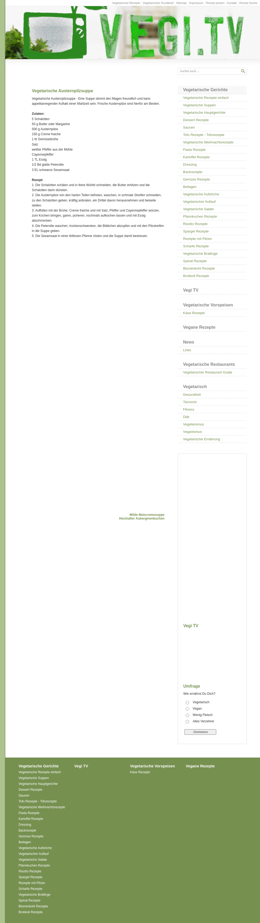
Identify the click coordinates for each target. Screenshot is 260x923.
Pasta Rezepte (194, 150)
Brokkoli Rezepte (196, 276)
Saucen (189, 127)
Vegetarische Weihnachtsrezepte (208, 142)
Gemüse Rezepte (196, 179)
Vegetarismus (193, 424)
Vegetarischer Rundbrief (158, 3)
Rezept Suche (248, 3)
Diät (186, 417)
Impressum (196, 3)
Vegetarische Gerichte (205, 89)
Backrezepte (192, 172)
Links (187, 350)
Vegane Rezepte (199, 327)
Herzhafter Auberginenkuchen (141, 518)
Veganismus (192, 432)
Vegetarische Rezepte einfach (206, 98)
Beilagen (190, 187)
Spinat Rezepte (195, 261)
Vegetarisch (195, 386)
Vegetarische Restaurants (209, 364)
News (188, 342)
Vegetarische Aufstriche (201, 194)
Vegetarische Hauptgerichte (204, 113)
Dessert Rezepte (196, 120)
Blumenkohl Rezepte (199, 268)
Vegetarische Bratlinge (200, 254)
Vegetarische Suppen (199, 105)
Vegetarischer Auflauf (199, 202)
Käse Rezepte (194, 313)
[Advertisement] (76, 284)
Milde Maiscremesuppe (147, 515)
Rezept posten (215, 3)
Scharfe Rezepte (196, 246)
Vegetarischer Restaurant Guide (207, 372)
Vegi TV (190, 290)
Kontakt (232, 3)
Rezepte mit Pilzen (197, 239)
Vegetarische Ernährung (201, 439)
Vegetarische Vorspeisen (208, 305)
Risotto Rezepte (195, 224)
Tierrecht (190, 402)
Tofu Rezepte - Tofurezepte (203, 135)
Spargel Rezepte (196, 231)
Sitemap (181, 3)
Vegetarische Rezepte (126, 3)
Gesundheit (192, 395)
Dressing (190, 164)
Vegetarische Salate (198, 209)
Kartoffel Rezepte (196, 157)
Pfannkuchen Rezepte (200, 216)
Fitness (188, 409)
